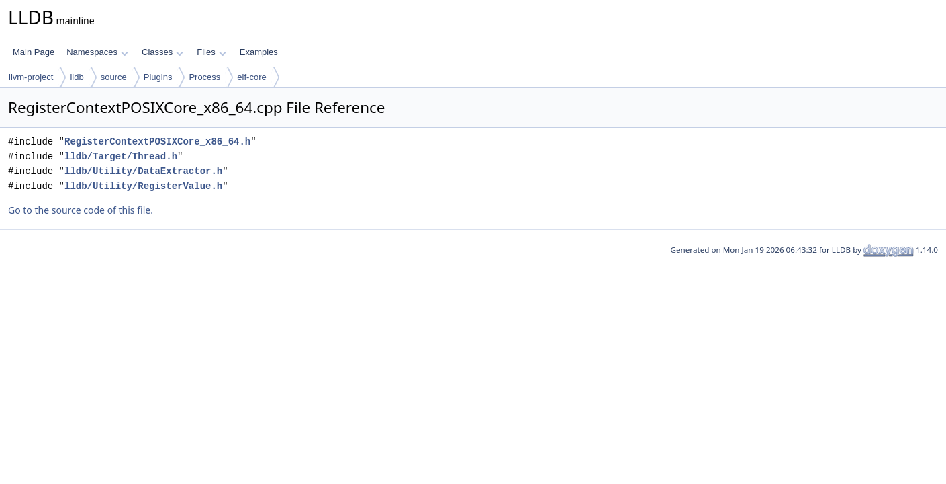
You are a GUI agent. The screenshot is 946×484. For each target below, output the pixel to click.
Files (211, 52)
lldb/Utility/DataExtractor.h (143, 171)
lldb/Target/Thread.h (120, 156)
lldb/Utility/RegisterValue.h (143, 185)
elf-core (251, 77)
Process (204, 77)
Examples (259, 52)
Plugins (158, 77)
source (114, 77)
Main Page (33, 52)
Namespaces (97, 52)
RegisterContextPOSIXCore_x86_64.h (157, 141)
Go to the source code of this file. (80, 210)
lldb (76, 77)
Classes (162, 52)
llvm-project (31, 77)
